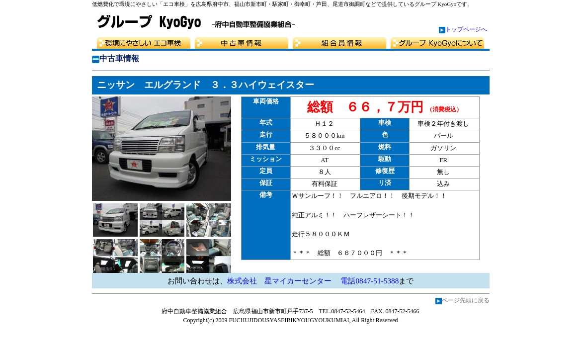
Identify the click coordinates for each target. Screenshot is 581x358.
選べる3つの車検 (141, 43)
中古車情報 (241, 43)
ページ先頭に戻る (466, 300)
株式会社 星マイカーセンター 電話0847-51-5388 (313, 280)
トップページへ (466, 29)
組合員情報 (340, 43)
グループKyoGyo (440, 43)
